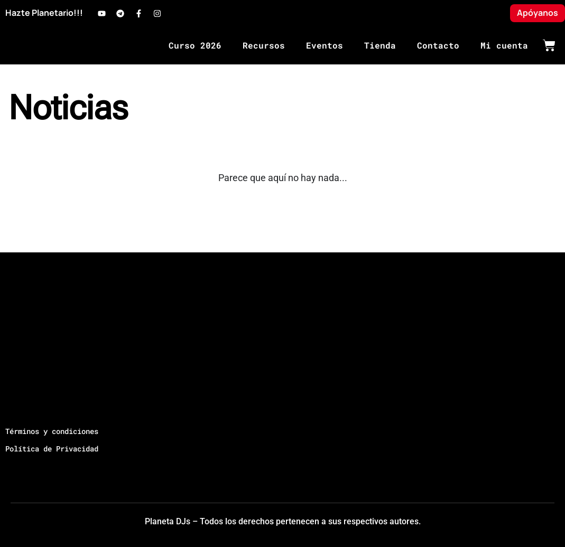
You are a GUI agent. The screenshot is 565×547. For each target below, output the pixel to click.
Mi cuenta (504, 45)
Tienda (380, 45)
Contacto (438, 45)
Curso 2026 (195, 45)
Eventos (324, 45)
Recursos (264, 45)
